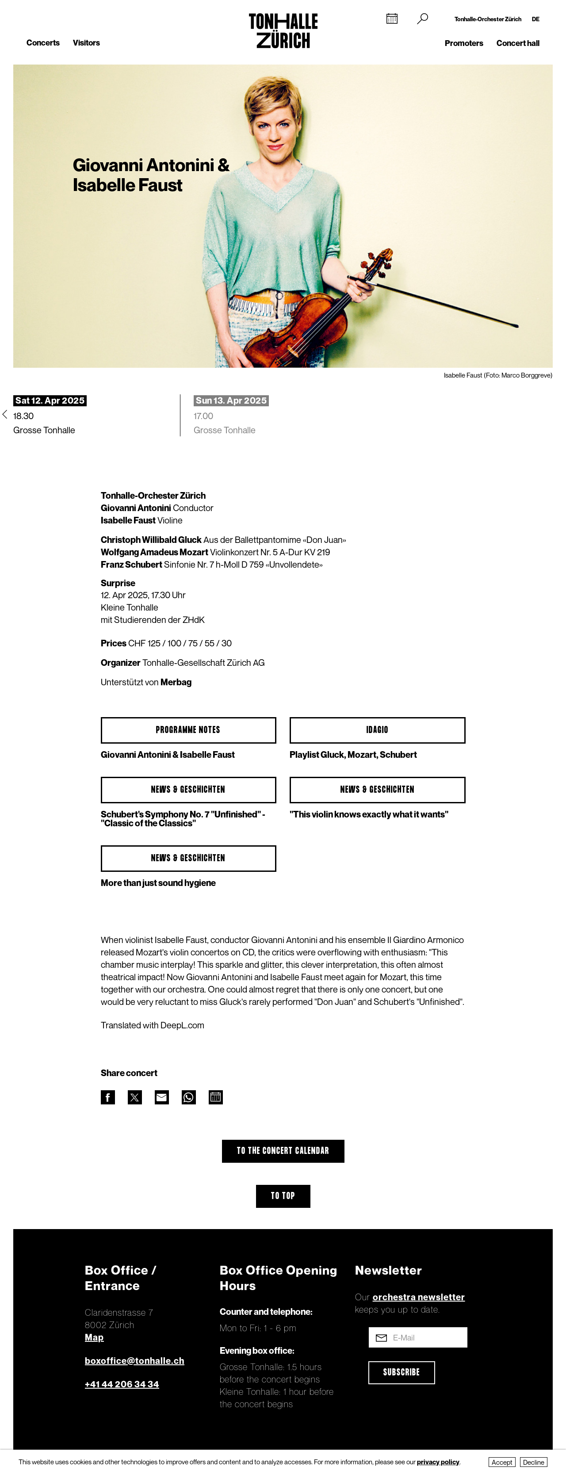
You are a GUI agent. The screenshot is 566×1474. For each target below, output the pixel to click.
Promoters (464, 43)
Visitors (86, 42)
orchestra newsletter (419, 1297)
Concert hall (518, 43)
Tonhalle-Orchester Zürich (488, 19)
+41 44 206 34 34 (122, 1384)
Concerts (43, 42)
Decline (533, 1462)
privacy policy (438, 1462)
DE (535, 19)
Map (94, 1337)
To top (283, 1196)
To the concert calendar (283, 1151)
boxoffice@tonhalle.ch (134, 1361)
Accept (502, 1462)
